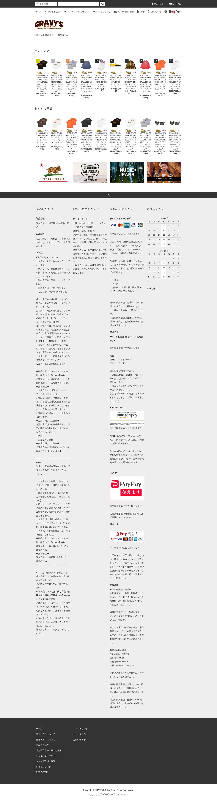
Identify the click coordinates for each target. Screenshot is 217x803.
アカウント (157, 4)
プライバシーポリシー (46, 756)
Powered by (108, 795)
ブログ (140, 12)
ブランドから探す (52, 12)
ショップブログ (43, 766)
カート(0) (174, 4)
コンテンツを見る (101, 12)
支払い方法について (45, 734)
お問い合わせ (154, 12)
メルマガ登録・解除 (124, 12)
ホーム (38, 12)
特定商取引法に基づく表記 (48, 750)
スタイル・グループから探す (76, 12)
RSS (38, 772)
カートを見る (79, 734)
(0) (179, 12)
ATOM (45, 772)
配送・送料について (45, 739)
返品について (42, 745)
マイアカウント (80, 728)
